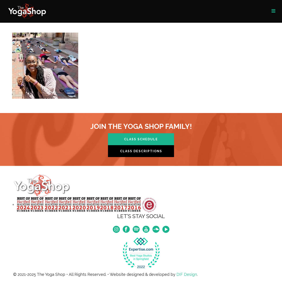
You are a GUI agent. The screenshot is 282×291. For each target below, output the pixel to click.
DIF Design (186, 274)
